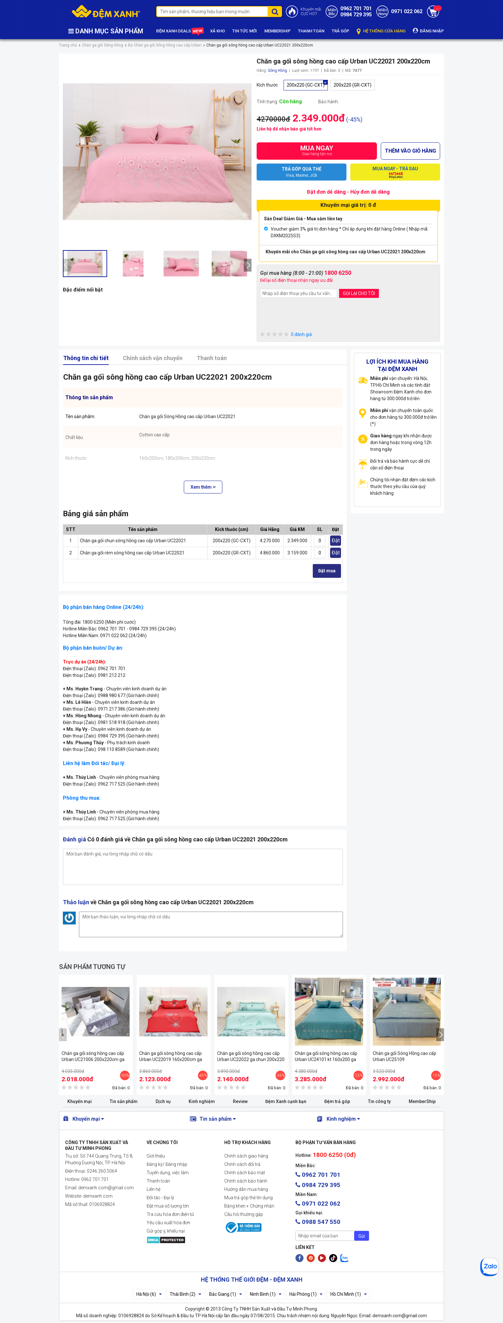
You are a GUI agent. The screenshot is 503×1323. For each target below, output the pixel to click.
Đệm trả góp (337, 1101)
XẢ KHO (217, 31)
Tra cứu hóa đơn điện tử (170, 1214)
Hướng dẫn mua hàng (246, 1189)
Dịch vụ (163, 1101)
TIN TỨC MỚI (244, 31)
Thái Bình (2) (185, 1294)
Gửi (361, 1236)
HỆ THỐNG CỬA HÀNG (381, 31)
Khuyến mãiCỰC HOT (311, 11)
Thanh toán (212, 358)
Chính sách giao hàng (246, 1156)
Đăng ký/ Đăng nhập (167, 1164)
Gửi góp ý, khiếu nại (166, 1231)
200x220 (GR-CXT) (352, 85)
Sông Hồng (277, 70)
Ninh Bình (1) (265, 1294)
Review (240, 1101)
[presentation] (67, 265)
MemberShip (422, 1101)
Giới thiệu (156, 1156)
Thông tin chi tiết (86, 358)
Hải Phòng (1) (305, 1294)
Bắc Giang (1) (225, 1294)
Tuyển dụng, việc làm (168, 1172)
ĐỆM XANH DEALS (179, 31)
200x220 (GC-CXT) (306, 85)
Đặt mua (327, 570)
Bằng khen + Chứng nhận (249, 1206)
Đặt (336, 540)
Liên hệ (153, 1189)
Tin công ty (379, 1101)
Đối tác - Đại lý (160, 1197)
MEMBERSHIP (277, 31)
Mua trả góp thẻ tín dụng (248, 1197)
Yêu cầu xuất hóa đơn (168, 1222)
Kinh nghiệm (202, 1101)
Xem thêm (203, 487)
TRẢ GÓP (340, 31)
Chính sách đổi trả (242, 1164)
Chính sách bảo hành (245, 1181)
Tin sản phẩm (124, 1101)
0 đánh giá (286, 335)
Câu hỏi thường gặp (243, 1214)
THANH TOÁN (311, 31)
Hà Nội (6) (149, 1294)
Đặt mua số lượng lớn (168, 1206)
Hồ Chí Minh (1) (348, 1294)
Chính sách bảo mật (244, 1172)
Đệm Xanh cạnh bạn (285, 1101)
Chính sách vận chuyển (153, 358)
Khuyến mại (79, 1101)
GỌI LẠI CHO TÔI (359, 293)
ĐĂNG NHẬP (428, 30)
